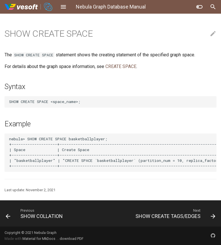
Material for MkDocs (39, 238)
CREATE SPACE (120, 66)
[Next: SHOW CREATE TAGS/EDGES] (165, 213)
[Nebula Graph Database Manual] (28, 7)
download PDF (72, 238)
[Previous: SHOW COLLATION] (55, 213)
